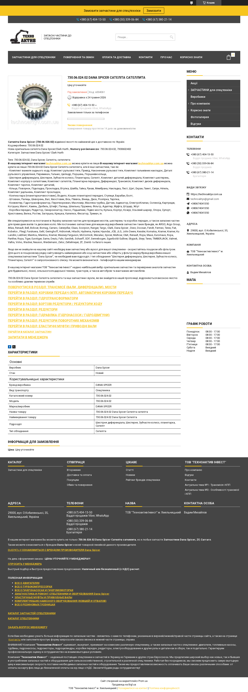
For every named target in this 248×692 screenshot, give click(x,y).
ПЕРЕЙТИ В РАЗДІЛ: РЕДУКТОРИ (32, 309)
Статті (130, 469)
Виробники (198, 96)
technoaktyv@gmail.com (205, 198)
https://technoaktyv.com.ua (206, 194)
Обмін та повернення (79, 484)
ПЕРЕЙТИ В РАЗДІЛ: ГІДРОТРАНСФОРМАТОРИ (43, 298)
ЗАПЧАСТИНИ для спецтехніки (211, 90)
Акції (194, 83)
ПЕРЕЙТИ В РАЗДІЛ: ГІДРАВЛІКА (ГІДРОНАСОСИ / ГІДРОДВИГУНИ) (59, 315)
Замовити (154, 11)
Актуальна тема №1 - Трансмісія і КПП (207, 484)
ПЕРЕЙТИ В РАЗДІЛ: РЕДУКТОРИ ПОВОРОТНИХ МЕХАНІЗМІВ (53, 321)
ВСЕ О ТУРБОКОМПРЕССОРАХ (33, 586)
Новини (130, 474)
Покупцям (73, 479)
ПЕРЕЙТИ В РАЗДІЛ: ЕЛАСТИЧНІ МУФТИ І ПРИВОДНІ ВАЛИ (52, 326)
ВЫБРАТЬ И (54, 549)
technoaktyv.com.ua (58, 163)
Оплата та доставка (116, 57)
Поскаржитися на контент (132, 688)
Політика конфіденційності (164, 688)
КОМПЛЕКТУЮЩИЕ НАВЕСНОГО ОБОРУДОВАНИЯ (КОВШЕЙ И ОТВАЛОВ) (60, 600)
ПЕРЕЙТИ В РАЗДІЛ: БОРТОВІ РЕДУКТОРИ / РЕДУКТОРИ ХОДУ (55, 304)
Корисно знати (191, 57)
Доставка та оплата (79, 474)
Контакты (15, 639)
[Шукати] (171, 37)
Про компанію (200, 103)
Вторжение (74, 469)
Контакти (145, 57)
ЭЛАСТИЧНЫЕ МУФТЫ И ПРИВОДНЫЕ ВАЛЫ (43, 597)
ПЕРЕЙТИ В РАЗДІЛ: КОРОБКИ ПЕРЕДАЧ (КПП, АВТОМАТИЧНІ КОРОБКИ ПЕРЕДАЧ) (70, 293)
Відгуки (196, 123)
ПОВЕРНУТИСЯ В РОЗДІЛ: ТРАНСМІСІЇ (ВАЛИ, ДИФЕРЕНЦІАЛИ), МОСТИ (62, 287)
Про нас (166, 57)
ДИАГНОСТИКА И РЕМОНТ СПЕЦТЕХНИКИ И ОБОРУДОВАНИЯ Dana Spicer (62, 593)
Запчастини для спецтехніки (33, 57)
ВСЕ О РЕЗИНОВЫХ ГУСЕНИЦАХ (35, 604)
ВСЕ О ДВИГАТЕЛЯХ (27, 583)
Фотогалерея (200, 117)
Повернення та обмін (78, 57)
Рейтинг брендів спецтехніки (143, 479)
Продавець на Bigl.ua (124, 684)
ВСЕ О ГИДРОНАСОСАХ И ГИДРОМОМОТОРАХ (44, 590)
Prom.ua (143, 681)
